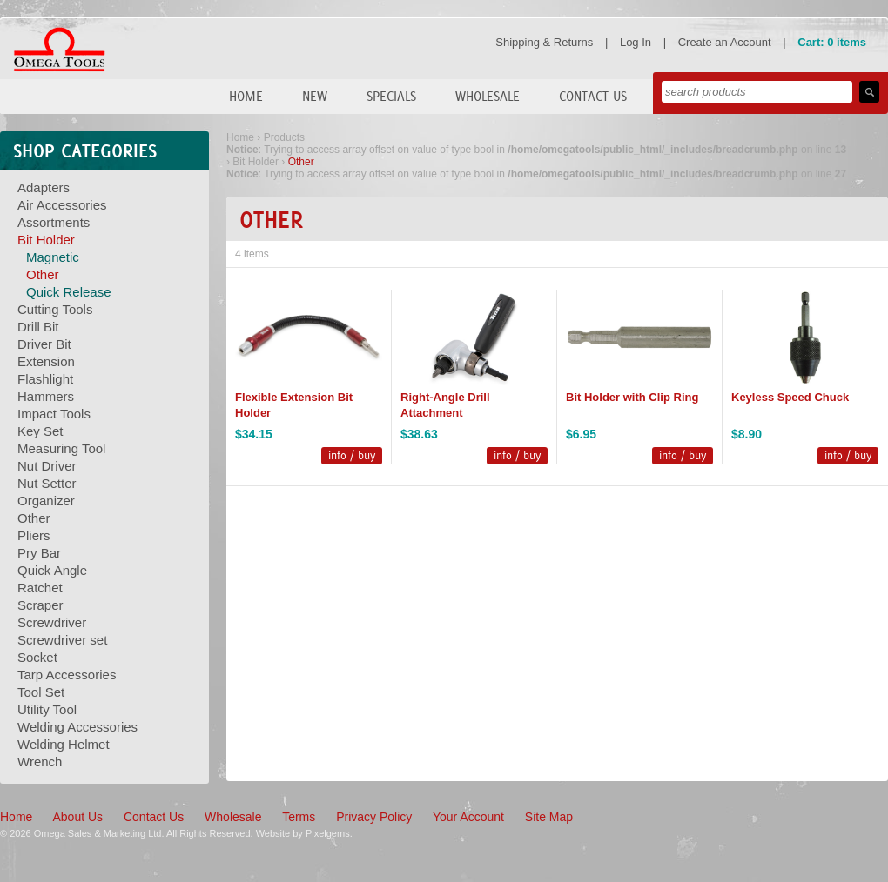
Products (284, 137)
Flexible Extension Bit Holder (294, 405)
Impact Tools (54, 413)
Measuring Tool (61, 448)
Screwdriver (51, 622)
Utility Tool (47, 709)
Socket (37, 657)
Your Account (468, 817)
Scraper (40, 605)
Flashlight (45, 378)
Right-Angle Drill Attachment (445, 405)
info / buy (351, 455)
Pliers (33, 535)
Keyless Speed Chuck (790, 397)
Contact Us (593, 96)
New (314, 96)
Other (42, 274)
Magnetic (52, 257)
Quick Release (68, 291)
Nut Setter (47, 483)
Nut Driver (47, 465)
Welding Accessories (77, 726)
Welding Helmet (63, 744)
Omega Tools (59, 49)
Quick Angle (52, 570)
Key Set (40, 431)
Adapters (43, 187)
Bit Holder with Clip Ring (632, 397)
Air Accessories (62, 204)
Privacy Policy (374, 817)
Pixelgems (328, 833)
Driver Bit (44, 344)
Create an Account (724, 42)
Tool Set (40, 692)
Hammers (45, 396)
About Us (77, 817)
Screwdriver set (62, 639)
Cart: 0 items (831, 42)
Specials (391, 96)
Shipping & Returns (544, 42)
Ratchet (40, 587)
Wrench (39, 761)
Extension (46, 361)
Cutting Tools (54, 309)
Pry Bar (39, 552)
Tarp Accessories (66, 674)
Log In (635, 42)
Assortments (53, 222)
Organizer (46, 500)
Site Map (549, 817)
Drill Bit (38, 326)
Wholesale (487, 96)
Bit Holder (46, 239)
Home (246, 96)
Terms (298, 817)
